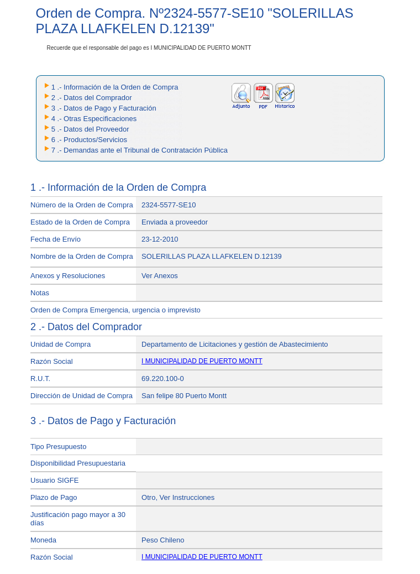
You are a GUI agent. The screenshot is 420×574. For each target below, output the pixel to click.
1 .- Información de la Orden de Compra (115, 87)
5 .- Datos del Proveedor (90, 129)
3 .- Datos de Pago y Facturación (103, 108)
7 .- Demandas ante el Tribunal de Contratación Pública (139, 150)
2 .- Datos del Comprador (91, 97)
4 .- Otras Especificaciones (94, 118)
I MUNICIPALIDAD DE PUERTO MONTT (201, 361)
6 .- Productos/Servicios (89, 139)
